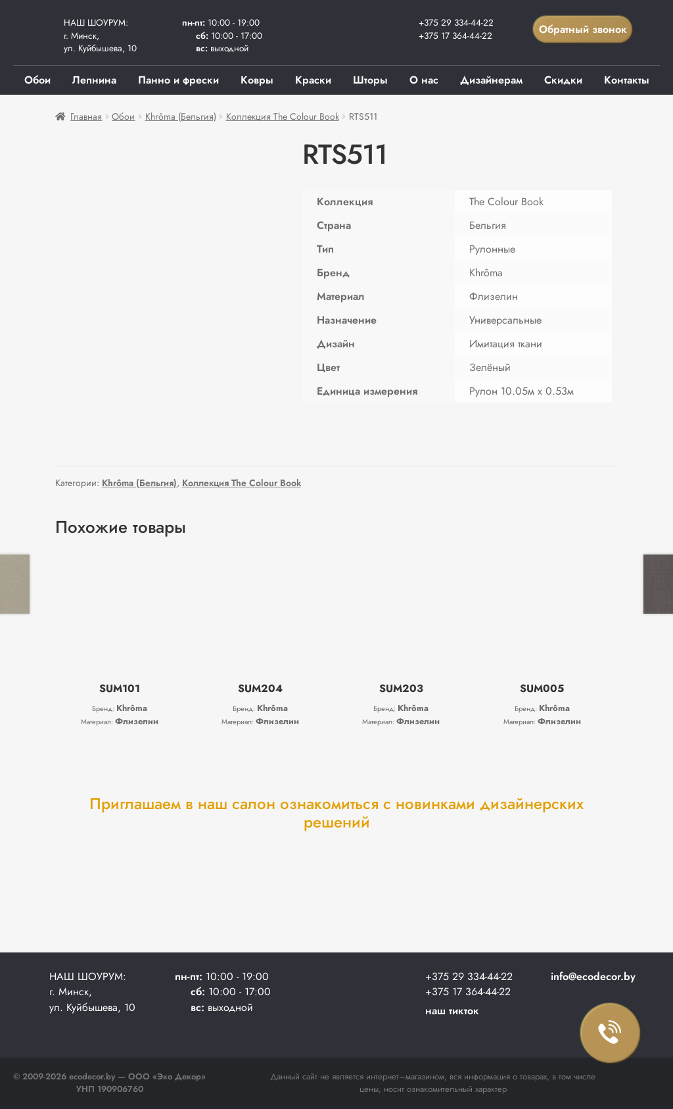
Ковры (257, 79)
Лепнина (94, 79)
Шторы (370, 79)
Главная (86, 116)
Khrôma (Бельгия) (180, 116)
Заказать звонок (610, 1033)
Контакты (626, 79)
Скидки (563, 79)
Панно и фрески (178, 79)
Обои (37, 79)
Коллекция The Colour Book (282, 116)
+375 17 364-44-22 (455, 35)
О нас (423, 79)
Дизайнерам (491, 79)
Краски (313, 79)
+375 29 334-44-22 (456, 22)
